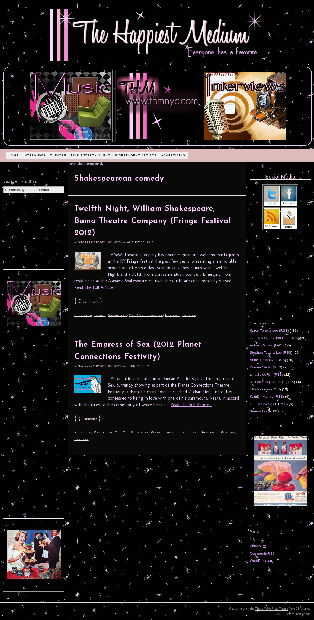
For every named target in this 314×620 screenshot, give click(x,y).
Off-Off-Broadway (146, 315)
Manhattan (117, 315)
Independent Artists (136, 155)
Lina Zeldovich (261, 374)
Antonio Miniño (261, 345)
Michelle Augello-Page (267, 382)
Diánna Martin (261, 367)
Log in (254, 539)
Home (13, 155)
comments (88, 301)
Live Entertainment (90, 155)
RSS (284, 330)
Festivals (82, 315)
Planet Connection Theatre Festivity (184, 432)
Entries (259, 546)
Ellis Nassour (260, 389)
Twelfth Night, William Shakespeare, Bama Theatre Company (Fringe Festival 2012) (152, 221)
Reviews (172, 315)
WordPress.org (261, 561)
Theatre (58, 155)
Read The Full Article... (94, 287)
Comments (262, 553)
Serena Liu (258, 411)
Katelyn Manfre (261, 396)
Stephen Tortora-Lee (266, 352)
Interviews (34, 155)
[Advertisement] (34, 235)
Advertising (173, 155)
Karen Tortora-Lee (264, 330)
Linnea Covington (263, 404)
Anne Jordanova (262, 360)
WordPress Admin (299, 614)
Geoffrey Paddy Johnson (100, 242)
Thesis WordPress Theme (271, 608)
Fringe (99, 315)
